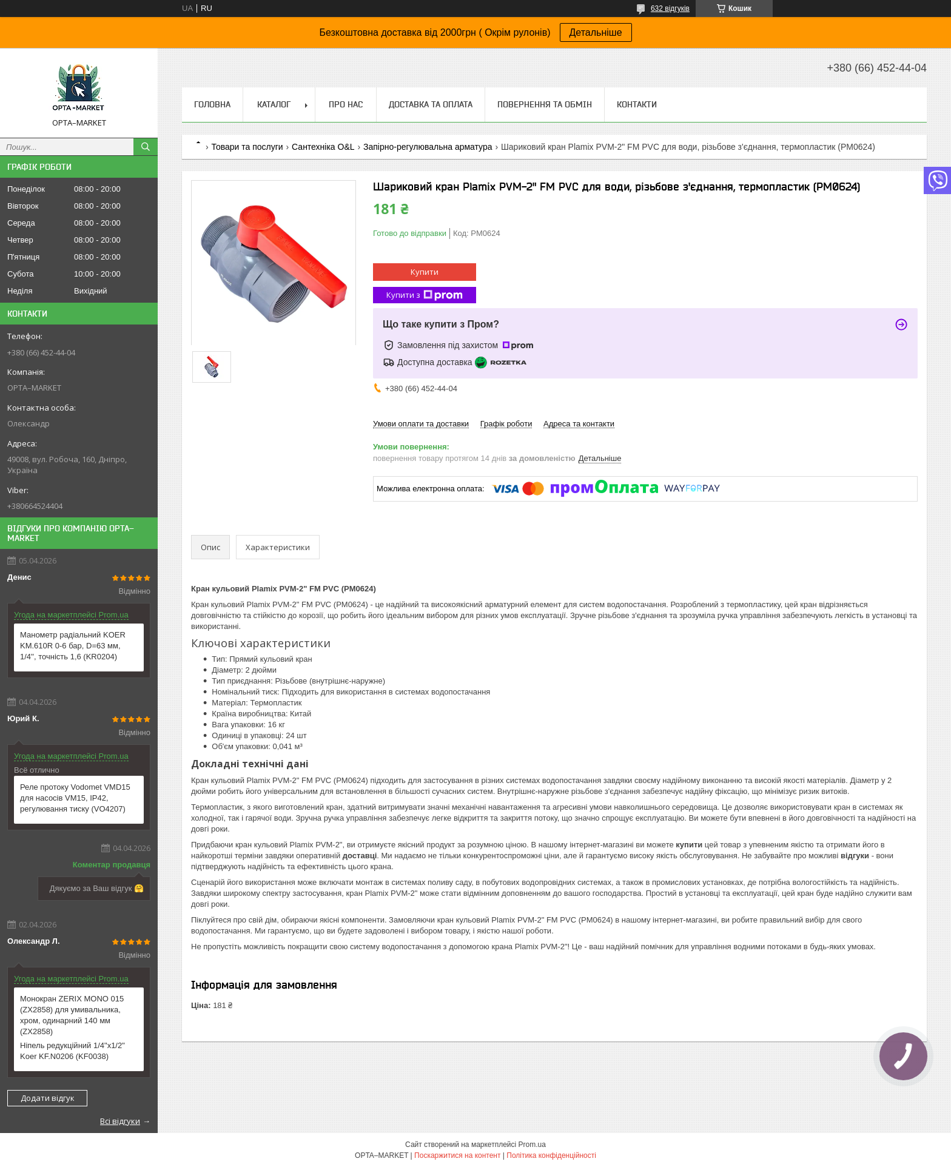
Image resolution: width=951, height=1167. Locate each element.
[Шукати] (145, 147)
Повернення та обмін (544, 104)
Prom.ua (532, 1144)
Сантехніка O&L (323, 147)
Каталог (274, 104)
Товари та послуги (247, 147)
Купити (425, 271)
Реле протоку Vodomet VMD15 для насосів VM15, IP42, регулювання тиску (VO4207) (75, 797)
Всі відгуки (120, 1120)
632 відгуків (670, 8)
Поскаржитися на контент (457, 1155)
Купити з (424, 295)
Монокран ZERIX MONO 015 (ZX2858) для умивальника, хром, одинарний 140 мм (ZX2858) (72, 1015)
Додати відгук (48, 1097)
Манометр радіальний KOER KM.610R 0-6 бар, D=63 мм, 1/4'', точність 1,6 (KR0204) (73, 645)
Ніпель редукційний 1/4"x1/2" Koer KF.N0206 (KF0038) (72, 1051)
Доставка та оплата (430, 104)
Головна (212, 104)
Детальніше (596, 32)
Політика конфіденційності (551, 1155)
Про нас (346, 104)
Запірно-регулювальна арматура (427, 147)
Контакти (637, 104)
